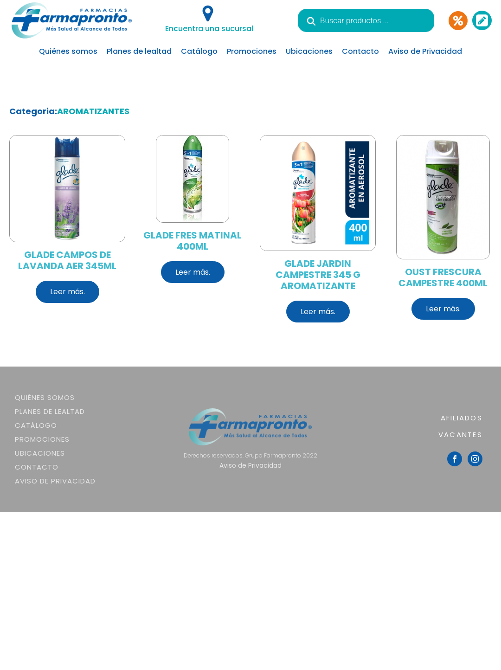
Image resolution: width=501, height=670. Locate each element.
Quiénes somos (68, 51)
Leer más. (67, 291)
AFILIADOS (461, 418)
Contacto (360, 51)
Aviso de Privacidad (425, 51)
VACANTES (460, 434)
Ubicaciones (309, 51)
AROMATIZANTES (93, 111)
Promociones (251, 51)
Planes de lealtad (139, 51)
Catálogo (199, 51)
